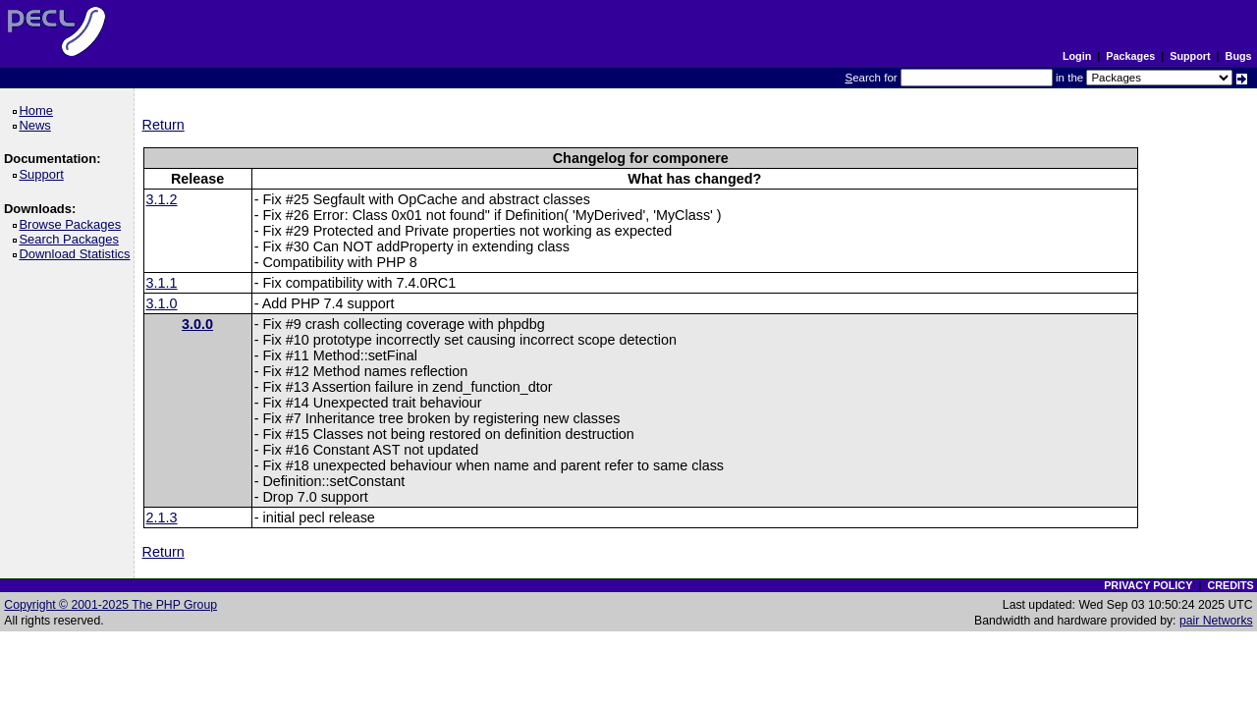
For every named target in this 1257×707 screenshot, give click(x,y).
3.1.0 (162, 303)
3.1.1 (162, 283)
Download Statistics (78, 253)
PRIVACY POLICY (1148, 585)
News (38, 125)
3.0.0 (197, 324)
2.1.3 (162, 517)
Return (163, 125)
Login (1077, 56)
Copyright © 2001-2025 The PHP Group (110, 605)
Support (1190, 56)
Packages (1130, 56)
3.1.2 (162, 199)
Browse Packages (73, 224)
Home (39, 110)
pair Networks (1216, 620)
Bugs (1239, 56)
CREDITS (1230, 585)
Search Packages (72, 239)
